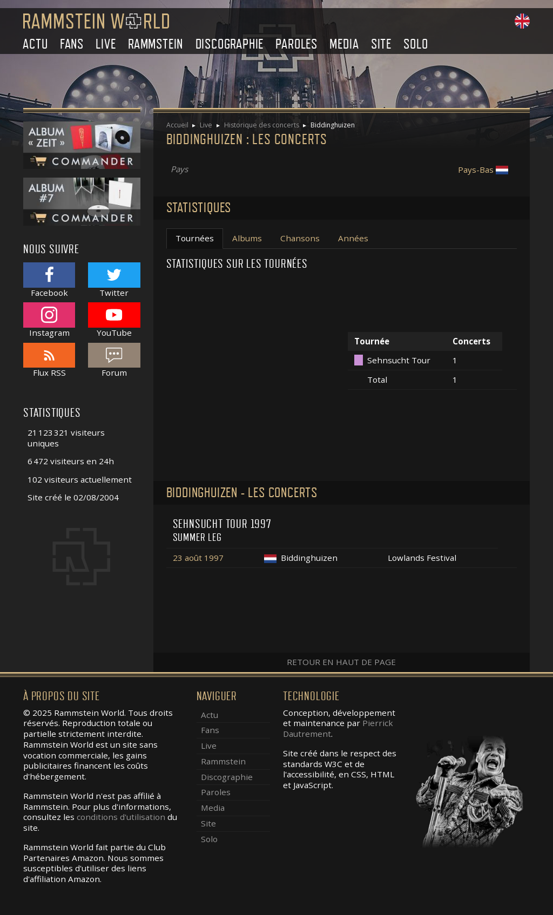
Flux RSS (49, 360)
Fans (72, 44)
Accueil (177, 125)
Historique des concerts (261, 125)
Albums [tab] (247, 238)
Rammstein (155, 44)
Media (344, 44)
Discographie (229, 44)
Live (106, 44)
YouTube (114, 319)
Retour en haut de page (341, 661)
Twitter (114, 279)
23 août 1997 (198, 557)
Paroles (296, 44)
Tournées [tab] (195, 238)
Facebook (49, 279)
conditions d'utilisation (121, 816)
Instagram (49, 319)
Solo (415, 44)
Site (381, 44)
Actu (35, 44)
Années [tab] (353, 238)
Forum (114, 360)
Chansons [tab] (300, 238)
